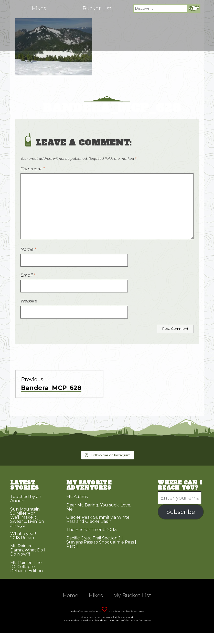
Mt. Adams (77, 496)
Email (27, 275)
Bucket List (97, 8)
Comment (32, 168)
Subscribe (180, 511)
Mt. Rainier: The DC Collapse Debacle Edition (26, 566)
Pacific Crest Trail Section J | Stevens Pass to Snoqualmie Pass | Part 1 (101, 542)
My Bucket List (132, 595)
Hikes (39, 8)
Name (28, 249)
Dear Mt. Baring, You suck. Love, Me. (98, 507)
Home (70, 595)
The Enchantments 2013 (91, 529)
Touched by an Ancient (25, 498)
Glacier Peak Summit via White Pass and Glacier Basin (98, 519)
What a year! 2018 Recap (23, 535)
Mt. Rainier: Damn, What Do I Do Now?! (27, 550)
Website (28, 301)
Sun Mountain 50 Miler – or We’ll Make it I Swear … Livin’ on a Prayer (27, 517)
